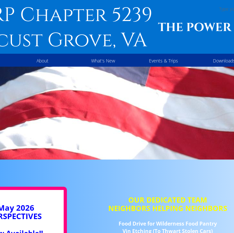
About (42, 61)
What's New (103, 61)
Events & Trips (163, 61)
